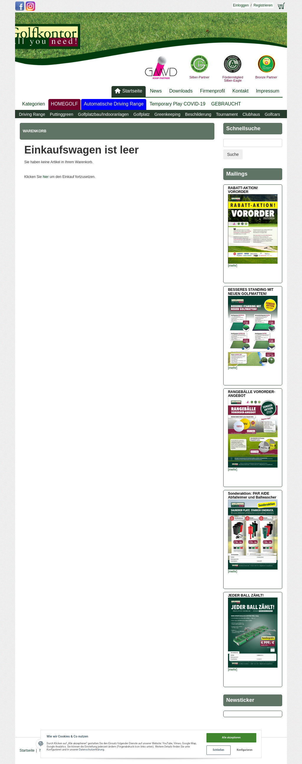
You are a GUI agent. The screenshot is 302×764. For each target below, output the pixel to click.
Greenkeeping (167, 114)
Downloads (181, 90)
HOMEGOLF (64, 103)
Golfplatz (141, 114)
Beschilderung (198, 114)
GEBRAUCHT (226, 103)
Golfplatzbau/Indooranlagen (103, 114)
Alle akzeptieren (231, 737)
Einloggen (241, 5)
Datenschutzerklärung (91, 749)
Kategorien (33, 103)
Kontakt (240, 90)
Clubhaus (251, 114)
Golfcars (272, 114)
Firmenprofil (212, 90)
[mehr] (232, 265)
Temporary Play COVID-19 (177, 103)
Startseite (132, 90)
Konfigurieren (244, 749)
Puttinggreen (61, 114)
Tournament (227, 114)
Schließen (218, 749)
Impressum (267, 90)
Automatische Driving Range (114, 103)
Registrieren (263, 5)
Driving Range (32, 114)
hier (46, 177)
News (156, 90)
